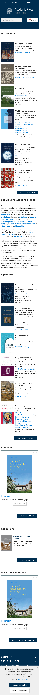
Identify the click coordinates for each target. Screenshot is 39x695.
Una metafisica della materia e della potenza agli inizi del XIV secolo (24, 310)
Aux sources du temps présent (22, 537)
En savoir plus (19, 504)
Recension (6, 496)
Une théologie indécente (25, 406)
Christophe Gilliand (22, 294)
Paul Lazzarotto (21, 427)
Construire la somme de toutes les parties (24, 171)
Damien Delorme (21, 156)
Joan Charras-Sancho (23, 425)
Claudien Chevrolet (22, 53)
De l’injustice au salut (23, 44)
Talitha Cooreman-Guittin (25, 369)
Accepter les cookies (19, 685)
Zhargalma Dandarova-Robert (24, 125)
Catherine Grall (21, 95)
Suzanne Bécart (21, 419)
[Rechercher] (11, 20)
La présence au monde (24, 285)
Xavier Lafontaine (22, 417)
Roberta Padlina (21, 329)
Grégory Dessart (21, 128)
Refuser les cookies (19, 690)
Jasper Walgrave (21, 185)
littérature (5, 226)
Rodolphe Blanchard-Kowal (23, 422)
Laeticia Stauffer (21, 132)
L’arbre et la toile (21, 88)
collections (5, 215)
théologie (23, 217)
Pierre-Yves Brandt (22, 122)
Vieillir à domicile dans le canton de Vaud (25, 112)
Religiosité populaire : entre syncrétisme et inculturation (23, 360)
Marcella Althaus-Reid (23, 413)
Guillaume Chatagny (23, 346)
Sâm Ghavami (20, 396)
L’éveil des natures (22, 145)
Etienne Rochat (21, 130)
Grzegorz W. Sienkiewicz (24, 77)
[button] (27, 192)
